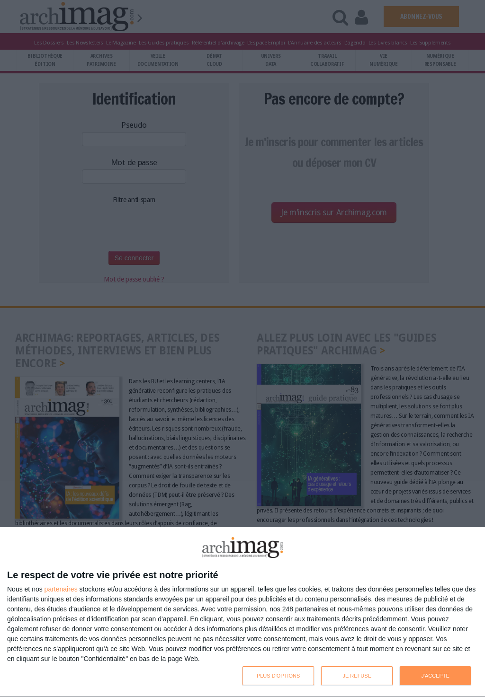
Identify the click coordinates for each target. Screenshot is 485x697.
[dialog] (242, 612)
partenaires (61, 589)
